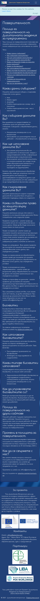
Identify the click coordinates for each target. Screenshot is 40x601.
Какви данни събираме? (16, 53)
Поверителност (32, 598)
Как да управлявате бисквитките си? (21, 72)
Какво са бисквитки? (15, 66)
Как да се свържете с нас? (17, 83)
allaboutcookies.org (25, 329)
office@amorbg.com (14, 535)
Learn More (6, 11)
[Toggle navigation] (36, 2)
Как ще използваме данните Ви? (19, 58)
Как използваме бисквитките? (19, 68)
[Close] (35, 13)
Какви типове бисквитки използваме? (22, 70)
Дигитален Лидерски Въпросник (19, 2)
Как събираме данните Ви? (17, 55)
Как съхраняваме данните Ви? (19, 60)
